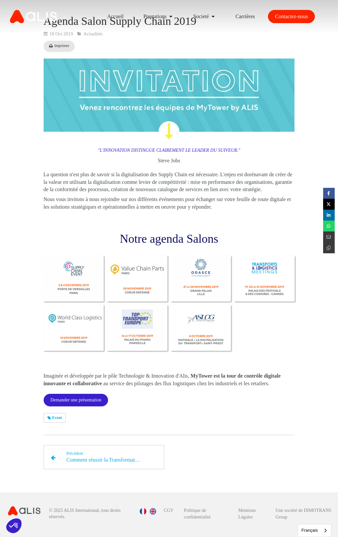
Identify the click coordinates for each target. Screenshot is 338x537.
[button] (14, 526)
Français (309, 530)
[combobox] (314, 530)
